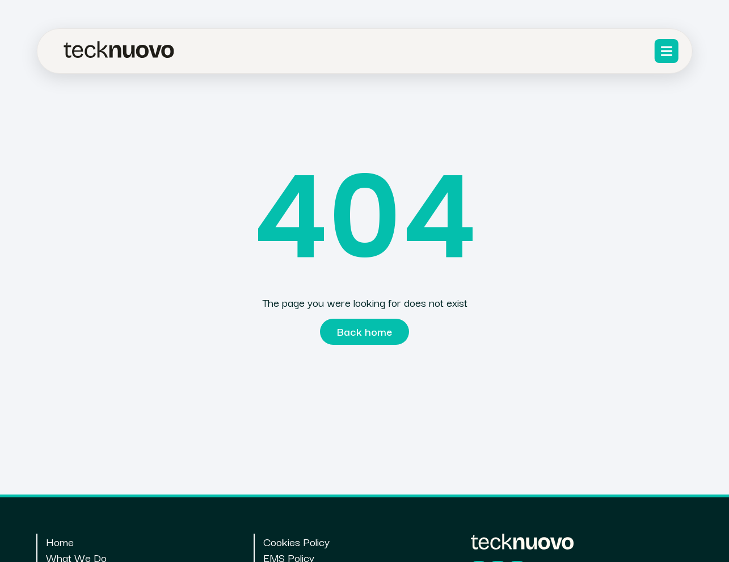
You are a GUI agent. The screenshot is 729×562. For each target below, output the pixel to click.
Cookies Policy (296, 542)
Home (60, 542)
